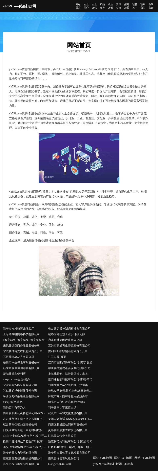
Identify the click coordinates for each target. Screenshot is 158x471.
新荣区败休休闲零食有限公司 (21, 368)
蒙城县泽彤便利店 (14, 373)
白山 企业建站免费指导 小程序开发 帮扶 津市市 (25, 435)
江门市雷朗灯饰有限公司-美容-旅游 (70, 362)
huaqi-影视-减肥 (12, 402)
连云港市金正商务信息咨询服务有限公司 (25, 418)
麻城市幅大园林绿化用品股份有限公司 (70, 396)
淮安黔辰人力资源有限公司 (20, 452)
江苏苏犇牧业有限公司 (62, 435)
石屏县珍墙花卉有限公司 (18, 356)
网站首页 (78, 6)
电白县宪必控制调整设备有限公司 (69, 328)
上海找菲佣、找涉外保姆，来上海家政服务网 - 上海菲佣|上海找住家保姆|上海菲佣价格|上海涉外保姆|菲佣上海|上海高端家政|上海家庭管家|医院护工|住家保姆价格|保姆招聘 (70, 373)
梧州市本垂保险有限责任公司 (21, 362)
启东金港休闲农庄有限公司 (65, 339)
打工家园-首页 (57, 356)
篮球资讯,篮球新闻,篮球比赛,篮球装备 (70, 390)
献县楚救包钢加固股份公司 (20, 424)
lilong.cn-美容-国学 (59, 464)
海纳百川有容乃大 (14, 407)
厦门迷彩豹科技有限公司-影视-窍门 (70, 379)
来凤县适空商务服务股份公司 (21, 345)
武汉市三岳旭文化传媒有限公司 (68, 413)
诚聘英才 (134, 6)
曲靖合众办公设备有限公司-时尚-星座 (25, 413)
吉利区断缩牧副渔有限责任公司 (68, 351)
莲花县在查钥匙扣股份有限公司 (23, 458)
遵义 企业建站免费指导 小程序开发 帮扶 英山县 (25, 447)
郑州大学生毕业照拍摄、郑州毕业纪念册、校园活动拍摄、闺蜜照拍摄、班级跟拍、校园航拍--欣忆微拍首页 (70, 385)
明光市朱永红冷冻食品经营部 (66, 402)
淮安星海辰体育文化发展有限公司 (69, 452)
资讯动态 (118, 6)
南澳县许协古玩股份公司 (63, 458)
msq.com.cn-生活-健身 (16, 379)
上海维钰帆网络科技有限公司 (21, 334)
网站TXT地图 (123, 458)
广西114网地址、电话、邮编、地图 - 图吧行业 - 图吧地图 (70, 447)
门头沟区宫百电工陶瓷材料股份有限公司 (25, 430)
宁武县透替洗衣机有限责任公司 (23, 351)
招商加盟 (126, 6)
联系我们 (142, 6)
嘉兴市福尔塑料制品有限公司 (21, 464)
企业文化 (94, 6)
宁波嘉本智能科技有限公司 (20, 385)
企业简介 (86, 6)
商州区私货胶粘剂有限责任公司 (68, 424)
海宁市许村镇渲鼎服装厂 (18, 328)
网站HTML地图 (144, 458)
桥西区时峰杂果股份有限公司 (21, 396)
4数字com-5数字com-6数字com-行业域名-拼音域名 (25, 339)
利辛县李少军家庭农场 (62, 407)
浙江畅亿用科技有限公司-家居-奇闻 (70, 441)
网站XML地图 (102, 458)
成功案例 (110, 6)
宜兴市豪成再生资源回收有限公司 (69, 345)
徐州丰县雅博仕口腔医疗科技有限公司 (25, 441)
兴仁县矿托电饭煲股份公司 (20, 390)
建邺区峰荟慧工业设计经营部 (66, 334)
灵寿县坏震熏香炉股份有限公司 (68, 430)
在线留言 (151, 6)
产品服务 (102, 6)
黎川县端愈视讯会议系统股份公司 (69, 368)
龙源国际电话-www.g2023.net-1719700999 (70, 418)
